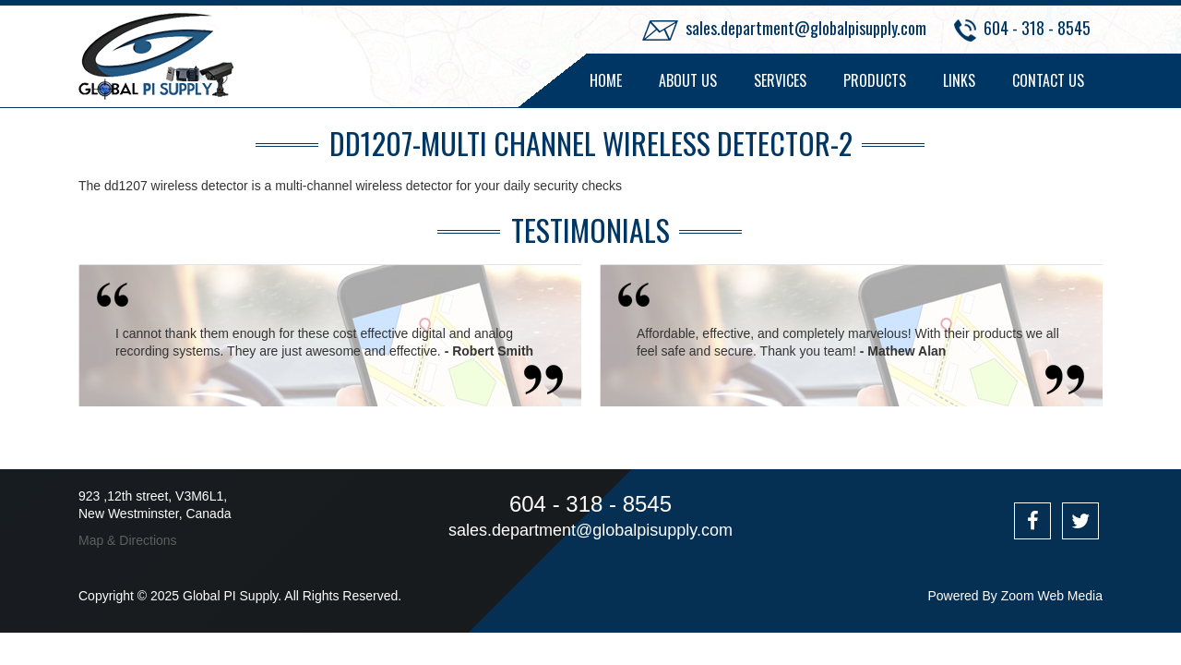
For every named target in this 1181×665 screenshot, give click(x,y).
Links (959, 80)
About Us (688, 80)
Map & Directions (127, 540)
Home (606, 80)
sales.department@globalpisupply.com (806, 28)
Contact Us (1048, 80)
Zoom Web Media (1052, 595)
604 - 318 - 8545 (1037, 28)
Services (780, 80)
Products (874, 80)
